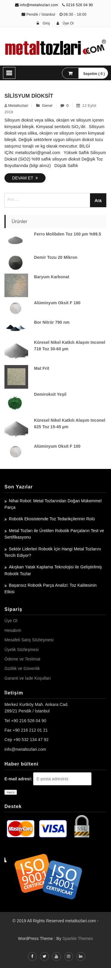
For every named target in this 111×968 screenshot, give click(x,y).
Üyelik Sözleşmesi (21, 649)
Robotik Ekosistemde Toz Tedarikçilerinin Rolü (52, 518)
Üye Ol (10, 620)
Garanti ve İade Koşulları (27, 678)
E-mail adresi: (18, 778)
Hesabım (12, 630)
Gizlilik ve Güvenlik (22, 668)
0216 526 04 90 (79, 5)
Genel (47, 105)
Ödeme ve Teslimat (22, 659)
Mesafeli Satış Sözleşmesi (29, 639)
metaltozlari (18, 105)
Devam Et (25, 178)
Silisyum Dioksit (28, 96)
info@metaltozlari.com (36, 5)
